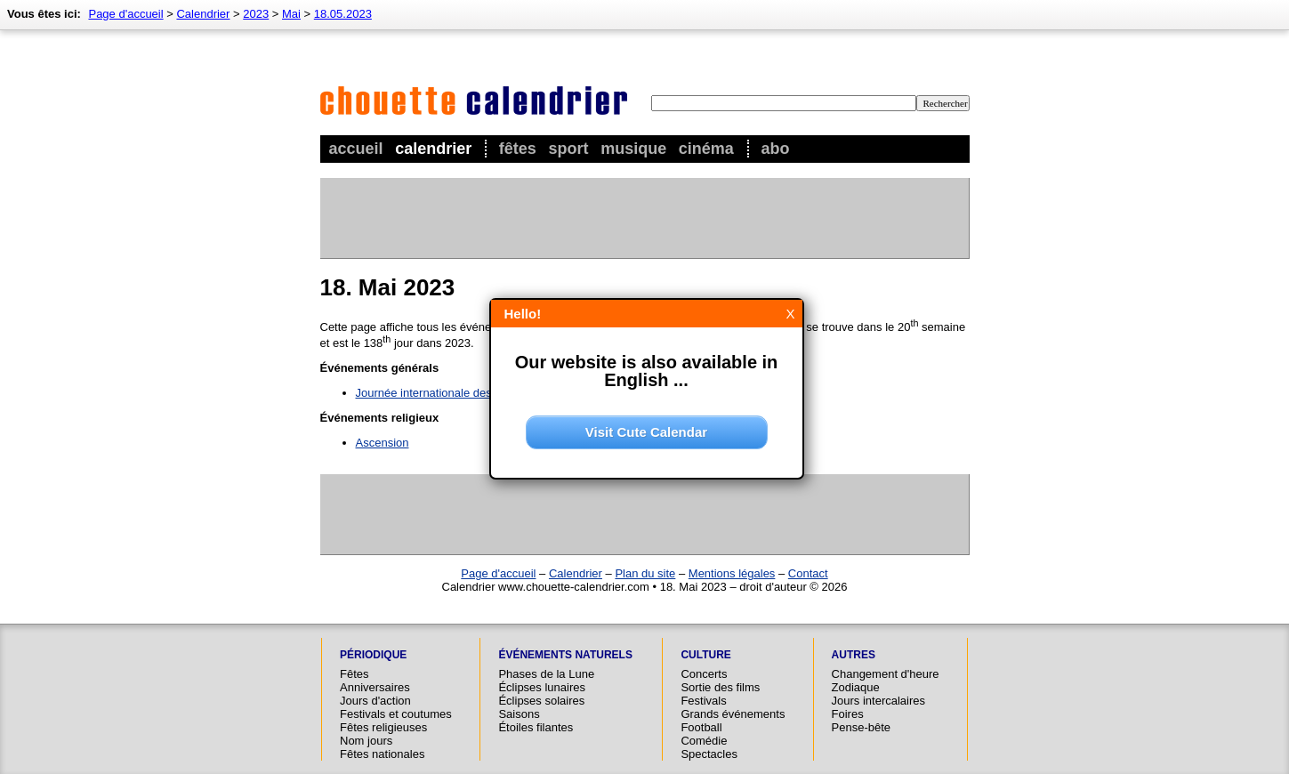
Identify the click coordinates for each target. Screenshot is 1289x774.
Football (701, 727)
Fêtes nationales (382, 754)
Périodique (373, 655)
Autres (853, 655)
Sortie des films (720, 687)
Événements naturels (565, 655)
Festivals (703, 700)
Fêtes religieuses (383, 727)
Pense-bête (861, 727)
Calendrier (433, 148)
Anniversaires (375, 687)
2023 (256, 13)
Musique (633, 148)
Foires (848, 714)
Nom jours (366, 740)
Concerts (704, 674)
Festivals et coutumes (396, 714)
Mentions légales (732, 573)
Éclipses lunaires (541, 687)
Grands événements (733, 714)
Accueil (356, 148)
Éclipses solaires (541, 700)
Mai (291, 13)
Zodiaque (856, 687)
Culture (705, 655)
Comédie (704, 740)
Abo (775, 148)
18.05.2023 (343, 13)
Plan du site (645, 573)
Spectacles (709, 754)
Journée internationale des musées (446, 392)
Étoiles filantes (535, 727)
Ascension (382, 442)
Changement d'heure (885, 674)
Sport (569, 148)
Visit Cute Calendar (646, 431)
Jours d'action (375, 700)
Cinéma (706, 148)
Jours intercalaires (879, 700)
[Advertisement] (644, 218)
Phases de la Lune (546, 674)
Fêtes (517, 148)
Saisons (518, 714)
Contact (808, 573)
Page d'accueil (125, 13)
